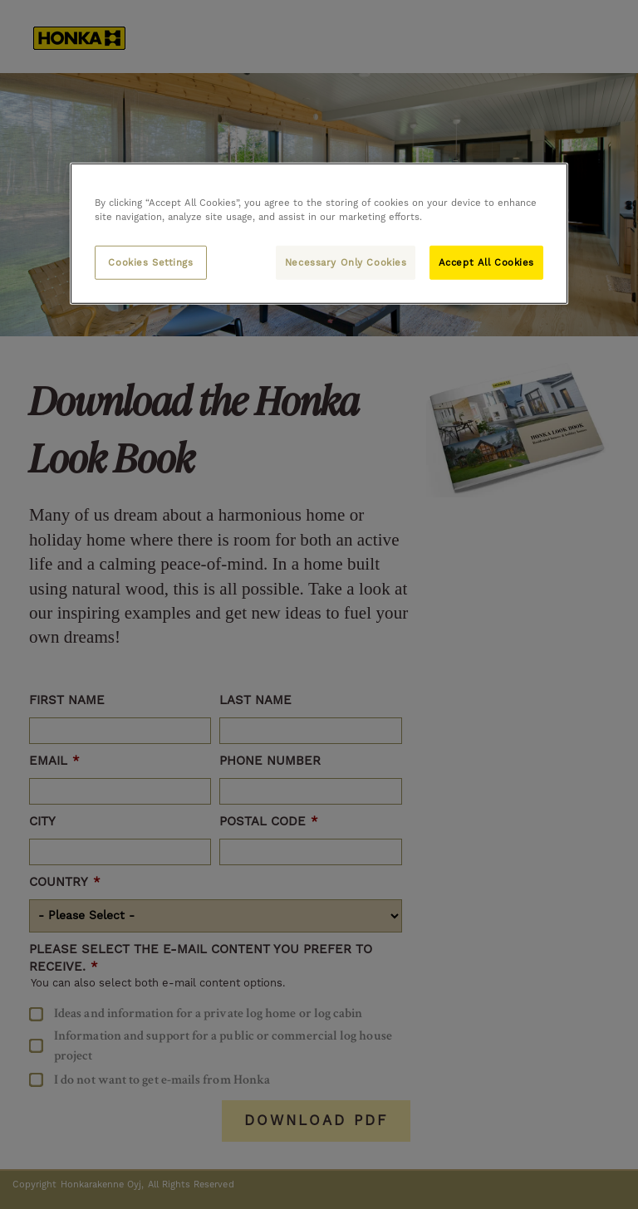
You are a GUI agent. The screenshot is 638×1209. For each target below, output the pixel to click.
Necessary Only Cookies (346, 262)
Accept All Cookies (486, 262)
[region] (319, 234)
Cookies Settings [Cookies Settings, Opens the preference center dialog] (150, 262)
